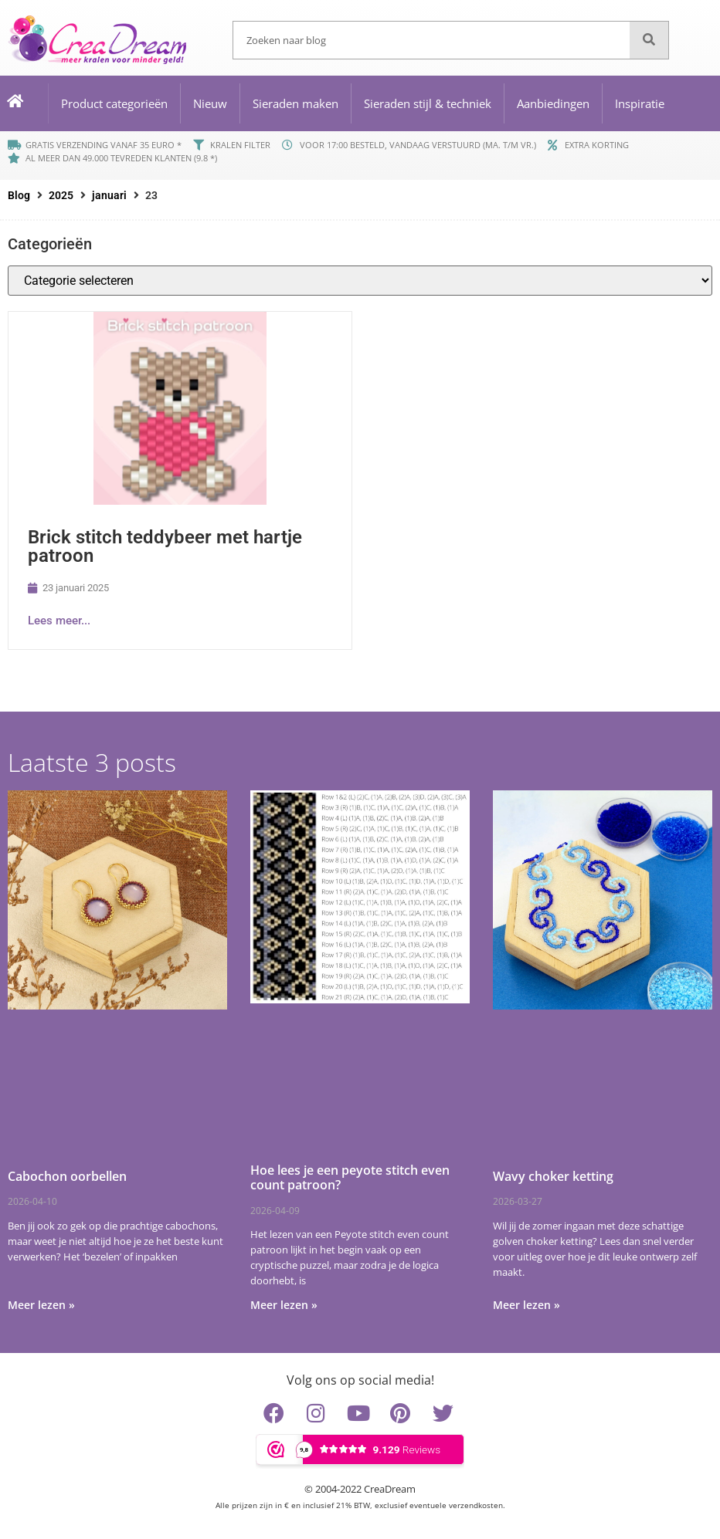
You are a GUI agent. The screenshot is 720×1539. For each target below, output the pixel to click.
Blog (19, 195)
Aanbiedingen (553, 103)
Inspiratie (639, 103)
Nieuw (210, 103)
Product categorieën (114, 103)
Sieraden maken (295, 103)
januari (109, 195)
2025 (61, 195)
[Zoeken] (649, 40)
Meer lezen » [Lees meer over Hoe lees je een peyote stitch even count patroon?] (284, 1304)
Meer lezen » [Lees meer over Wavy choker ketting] (526, 1304)
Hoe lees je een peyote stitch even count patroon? (350, 1177)
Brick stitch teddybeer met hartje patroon (165, 546)
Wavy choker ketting (553, 1176)
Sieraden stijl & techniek (427, 103)
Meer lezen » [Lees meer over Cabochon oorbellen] (41, 1304)
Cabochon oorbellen (67, 1176)
